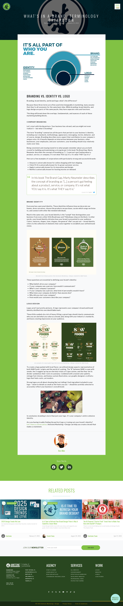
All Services (75, 570)
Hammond (9, 570)
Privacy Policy (67, 604)
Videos (97, 574)
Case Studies (99, 576)
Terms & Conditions (81, 604)
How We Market (76, 572)
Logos (97, 570)
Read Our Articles (52, 574)
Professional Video (77, 578)
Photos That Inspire (77, 580)
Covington (10, 575)
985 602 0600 (9, 584)
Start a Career (51, 570)
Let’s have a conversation (37, 424)
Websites (98, 572)
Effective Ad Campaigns (78, 574)
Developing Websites (77, 576)
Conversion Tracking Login (55, 576)
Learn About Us (51, 572)
